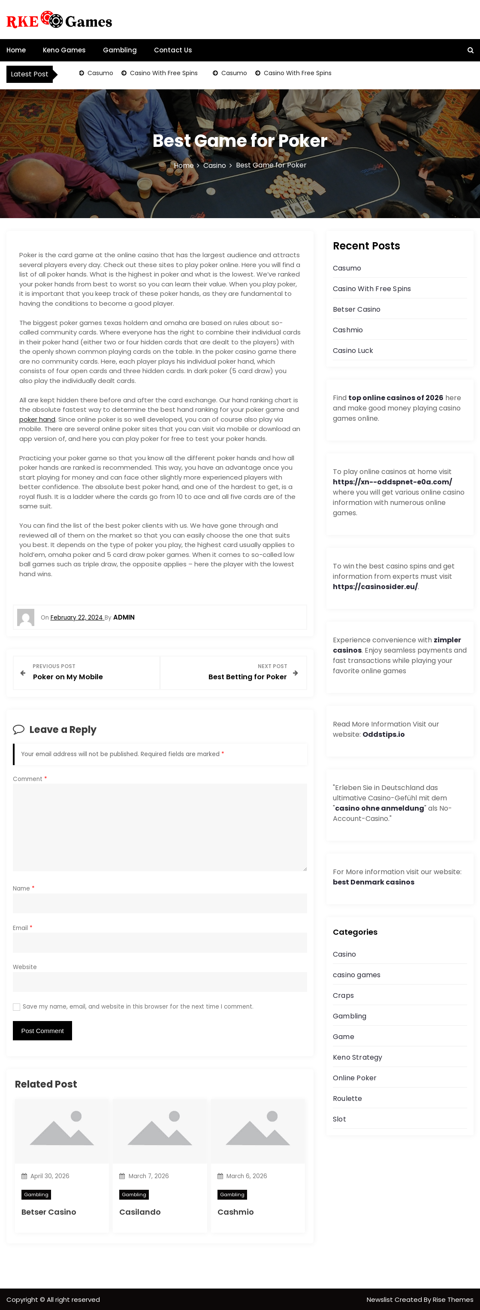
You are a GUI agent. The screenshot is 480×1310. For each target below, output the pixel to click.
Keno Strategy (358, 1057)
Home (16, 50)
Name (24, 888)
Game (343, 1037)
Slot (339, 1119)
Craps (343, 995)
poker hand (37, 419)
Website (25, 966)
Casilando (140, 1211)
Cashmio (235, 1211)
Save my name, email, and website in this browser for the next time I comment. (138, 1006)
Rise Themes (453, 1298)
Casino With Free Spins (163, 73)
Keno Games (64, 50)
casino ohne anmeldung (379, 808)
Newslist (381, 1298)
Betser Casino (48, 1211)
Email (23, 927)
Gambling (120, 50)
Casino (344, 954)
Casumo (100, 73)
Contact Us (173, 50)
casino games (356, 975)
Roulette (347, 1098)
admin (124, 617)
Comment (30, 778)
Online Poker (355, 1078)
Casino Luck (353, 351)
